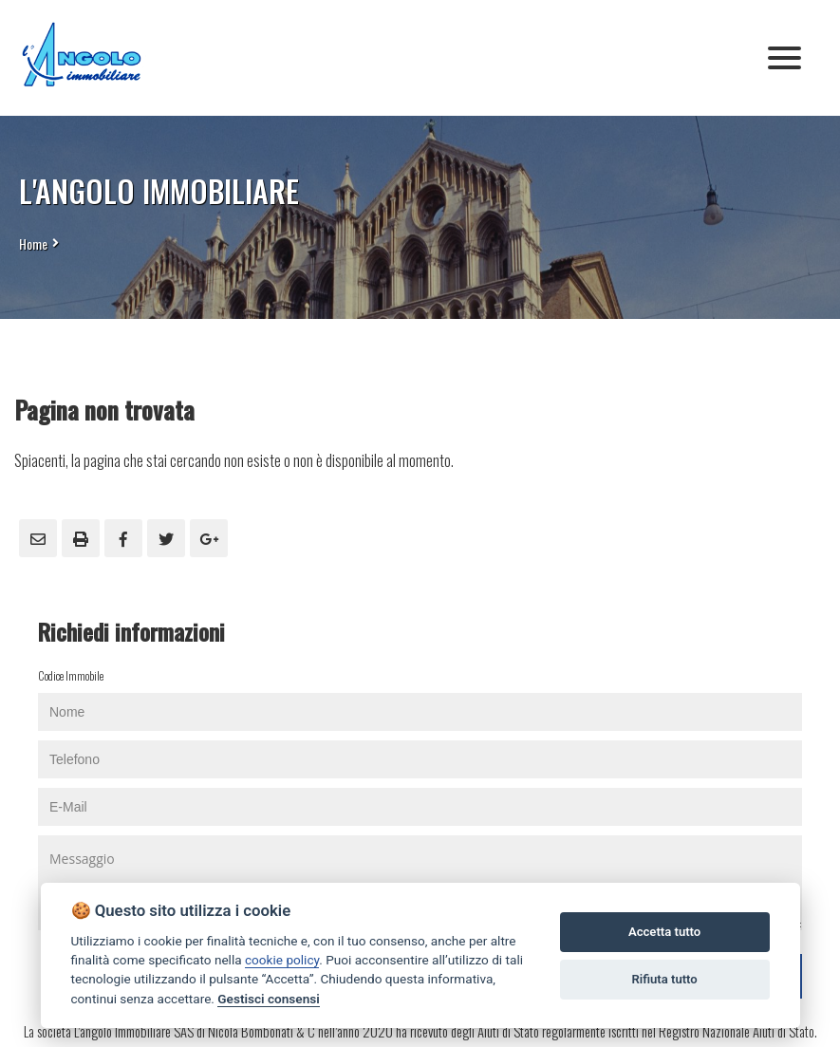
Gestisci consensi (268, 998)
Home (33, 243)
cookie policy (282, 959)
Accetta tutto (664, 932)
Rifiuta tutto (664, 979)
